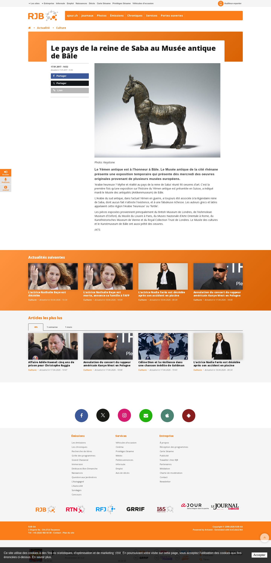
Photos (102, 15)
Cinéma (119, 447)
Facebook (81, 415)
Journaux (87, 15)
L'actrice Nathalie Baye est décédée (47, 293)
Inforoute (60, 3)
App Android (188, 415)
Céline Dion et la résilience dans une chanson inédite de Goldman (161, 363)
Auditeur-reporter (229, 3)
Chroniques (134, 15)
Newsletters (145, 415)
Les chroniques (79, 447)
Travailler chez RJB (169, 460)
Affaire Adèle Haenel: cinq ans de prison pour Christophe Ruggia (51, 363)
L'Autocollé (77, 486)
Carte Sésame (104, 3)
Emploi (70, 3)
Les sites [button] (34, 3)
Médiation (165, 468)
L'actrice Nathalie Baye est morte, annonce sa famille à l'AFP (106, 293)
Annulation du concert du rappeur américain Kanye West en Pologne (217, 293)
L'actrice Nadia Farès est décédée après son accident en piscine (161, 293)
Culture (61, 28)
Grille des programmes (83, 455)
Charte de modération (171, 473)
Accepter (259, 555)
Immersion (77, 464)
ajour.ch (72, 15)
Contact (163, 477)
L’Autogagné (78, 481)
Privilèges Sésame (122, 3)
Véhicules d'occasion (142, 3)
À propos (164, 442)
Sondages (76, 490)
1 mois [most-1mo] (68, 327)
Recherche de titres (82, 451)
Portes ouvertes (172, 15)
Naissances (81, 3)
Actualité (43, 28)
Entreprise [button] (48, 3)
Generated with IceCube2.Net (229, 530)
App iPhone (167, 415)
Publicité (164, 455)
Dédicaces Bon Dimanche (84, 468)
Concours (76, 494)
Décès (92, 3)
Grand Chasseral (80, 460)
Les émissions (79, 442)
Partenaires (165, 464)
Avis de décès (122, 473)
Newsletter (165, 481)
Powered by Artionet (203, 530)
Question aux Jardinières (84, 477)
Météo (119, 455)
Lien (57, 90)
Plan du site (68, 533)
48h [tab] (36, 327)
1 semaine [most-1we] (52, 327)
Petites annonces (124, 460)
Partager (59, 75)
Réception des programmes (174, 447)
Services (151, 15)
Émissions (117, 15)
